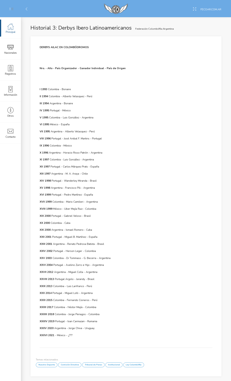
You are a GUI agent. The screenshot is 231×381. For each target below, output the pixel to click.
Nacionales (10, 49)
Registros (10, 70)
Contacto (11, 133)
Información (10, 91)
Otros (10, 112)
